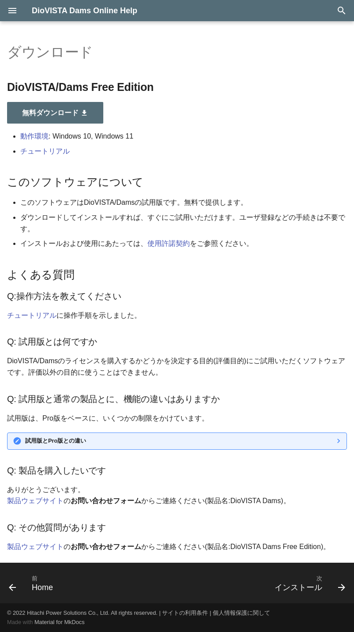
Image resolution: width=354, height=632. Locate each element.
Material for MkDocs (59, 622)
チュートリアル (45, 151)
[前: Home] (33, 583)
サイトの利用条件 (185, 612)
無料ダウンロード (55, 113)
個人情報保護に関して (241, 612)
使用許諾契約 (168, 243)
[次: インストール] (308, 583)
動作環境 (34, 136)
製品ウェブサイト (35, 500)
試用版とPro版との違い (55, 440)
